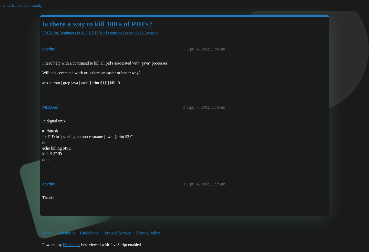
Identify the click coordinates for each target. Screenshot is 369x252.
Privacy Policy (148, 233)
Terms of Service (117, 233)
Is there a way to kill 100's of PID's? (97, 24)
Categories (66, 233)
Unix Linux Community (22, 5)
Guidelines (89, 233)
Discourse (71, 245)
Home (47, 233)
